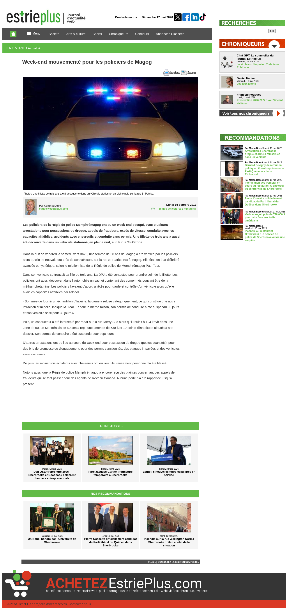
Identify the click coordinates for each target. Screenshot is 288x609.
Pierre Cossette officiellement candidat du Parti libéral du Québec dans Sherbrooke (263, 201)
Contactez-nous (126, 17)
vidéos (173, 591)
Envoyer (191, 72)
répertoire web (87, 591)
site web (161, 591)
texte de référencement (137, 591)
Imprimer (175, 72)
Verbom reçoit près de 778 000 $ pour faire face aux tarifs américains (265, 217)
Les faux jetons (246, 83)
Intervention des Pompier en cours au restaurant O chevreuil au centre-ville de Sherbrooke (264, 185)
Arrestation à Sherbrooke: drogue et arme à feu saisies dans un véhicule (262, 154)
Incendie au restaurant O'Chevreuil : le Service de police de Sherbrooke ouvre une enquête (265, 236)
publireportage (109, 591)
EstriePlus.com (28, 604)
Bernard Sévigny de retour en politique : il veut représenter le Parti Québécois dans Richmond (264, 170)
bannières (53, 591)
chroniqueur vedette (194, 591)
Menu (33, 34)
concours (68, 591)
